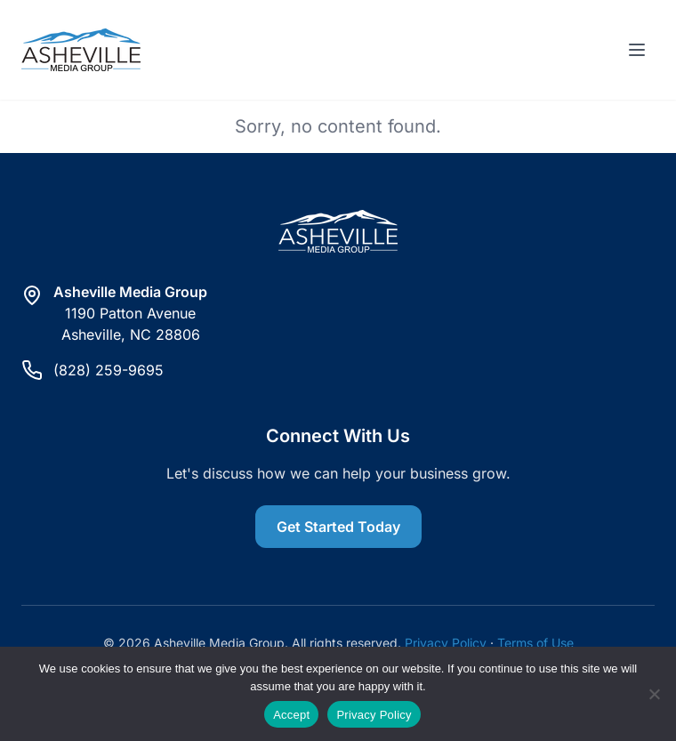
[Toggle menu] (637, 50)
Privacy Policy (446, 642)
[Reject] (654, 694)
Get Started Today (338, 527)
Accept (291, 714)
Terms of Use (535, 642)
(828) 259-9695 (108, 370)
